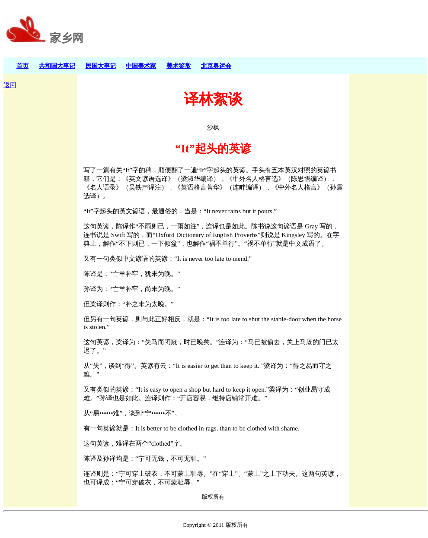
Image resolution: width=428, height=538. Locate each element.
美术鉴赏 (178, 65)
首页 (22, 65)
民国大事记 (101, 65)
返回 (9, 85)
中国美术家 (141, 65)
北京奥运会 (216, 65)
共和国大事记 (57, 65)
